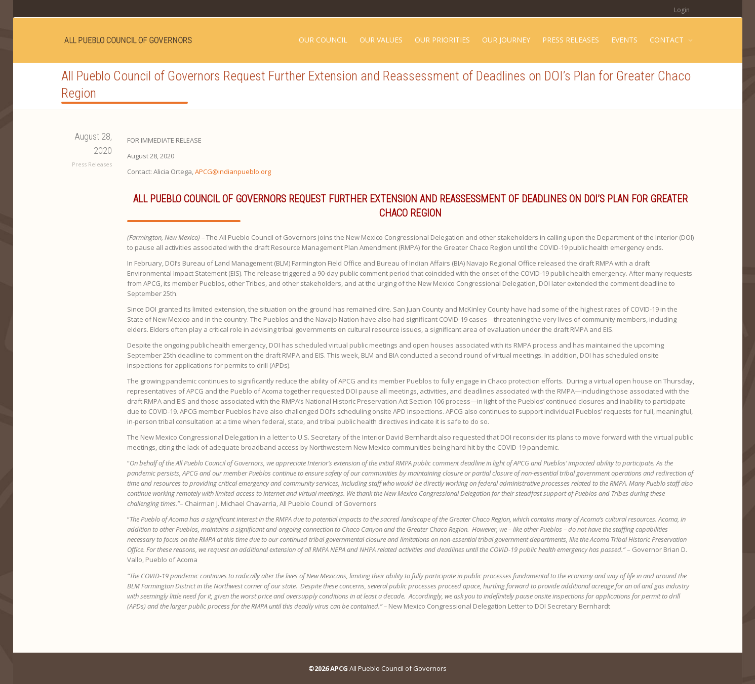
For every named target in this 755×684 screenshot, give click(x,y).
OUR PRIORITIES (442, 40)
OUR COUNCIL (323, 40)
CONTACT (668, 40)
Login (682, 10)
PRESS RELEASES (570, 40)
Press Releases (92, 164)
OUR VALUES (381, 40)
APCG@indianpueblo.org (233, 171)
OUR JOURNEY (506, 40)
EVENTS (624, 40)
